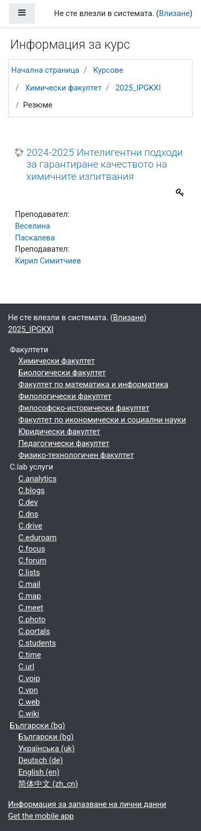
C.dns (28, 514)
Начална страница (45, 70)
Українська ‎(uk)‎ (46, 748)
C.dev (28, 502)
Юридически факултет (59, 431)
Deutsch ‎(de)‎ (40, 760)
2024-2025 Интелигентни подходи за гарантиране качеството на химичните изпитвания (104, 165)
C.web (29, 702)
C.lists (29, 572)
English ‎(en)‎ (38, 772)
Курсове (108, 70)
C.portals (34, 631)
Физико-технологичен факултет (76, 455)
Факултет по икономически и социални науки (102, 420)
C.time (29, 655)
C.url (26, 666)
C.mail (29, 584)
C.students (37, 643)
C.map (29, 596)
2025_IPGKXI (138, 88)
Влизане (174, 13)
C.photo (32, 619)
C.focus (31, 549)
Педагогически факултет (63, 443)
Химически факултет (63, 88)
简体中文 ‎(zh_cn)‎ (48, 784)
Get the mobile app (40, 816)
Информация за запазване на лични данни (87, 804)
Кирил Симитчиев (48, 261)
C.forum (32, 560)
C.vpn (28, 690)
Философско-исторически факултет (84, 408)
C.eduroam (37, 537)
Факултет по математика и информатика (93, 384)
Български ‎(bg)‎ (37, 725)
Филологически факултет (64, 396)
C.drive (30, 526)
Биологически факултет (62, 372)
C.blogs (31, 490)
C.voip (29, 678)
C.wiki (28, 714)
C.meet (30, 608)
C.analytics (37, 479)
